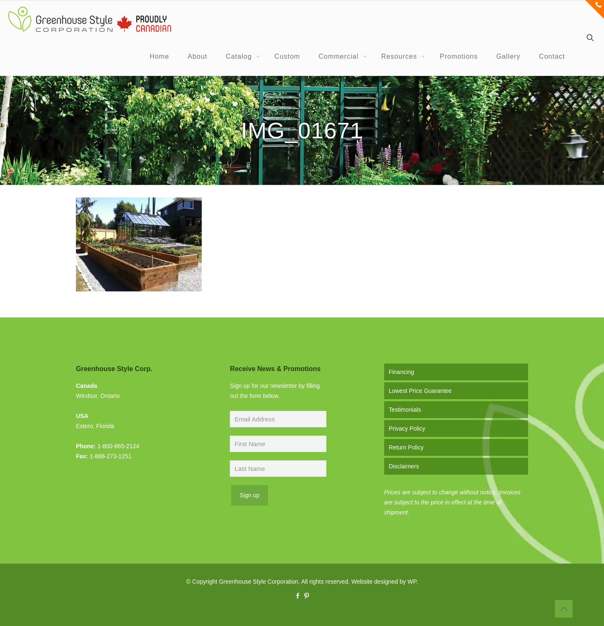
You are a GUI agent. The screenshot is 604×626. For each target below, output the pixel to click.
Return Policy (406, 447)
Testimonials (405, 409)
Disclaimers (404, 466)
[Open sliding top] (594, 9)
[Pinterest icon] (306, 595)
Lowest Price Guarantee (420, 390)
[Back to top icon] (564, 609)
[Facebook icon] (297, 595)
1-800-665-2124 (118, 446)
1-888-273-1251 (111, 456)
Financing (401, 372)
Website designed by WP (383, 581)
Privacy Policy (407, 428)
